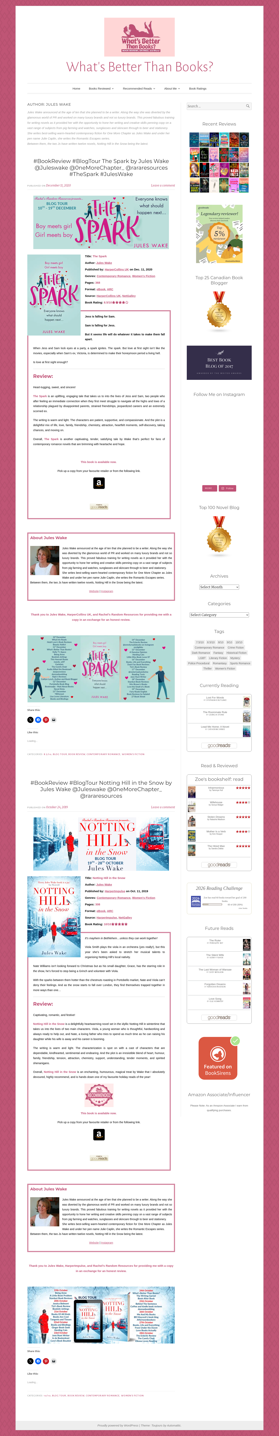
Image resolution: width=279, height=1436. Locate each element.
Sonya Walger (217, 805)
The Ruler (215, 940)
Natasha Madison (217, 819)
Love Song (215, 998)
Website (94, 591)
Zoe (205, 897)
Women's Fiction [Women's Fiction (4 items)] (225, 668)
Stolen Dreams (216, 816)
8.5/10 (47, 754)
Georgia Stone (216, 715)
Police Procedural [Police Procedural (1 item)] (198, 663)
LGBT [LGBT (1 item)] (202, 658)
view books (243, 908)
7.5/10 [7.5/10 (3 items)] (200, 642)
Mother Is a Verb (216, 831)
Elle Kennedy (216, 1001)
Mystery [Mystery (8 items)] (235, 658)
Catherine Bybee (216, 729)
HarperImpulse (115, 891)
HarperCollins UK (117, 269)
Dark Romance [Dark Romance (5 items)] (201, 652)
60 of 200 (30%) (235, 904)
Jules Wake (104, 262)
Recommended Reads (137, 88)
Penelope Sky (216, 943)
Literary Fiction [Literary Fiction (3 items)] (218, 658)
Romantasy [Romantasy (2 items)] (220, 663)
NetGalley (129, 295)
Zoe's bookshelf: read (219, 779)
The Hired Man (216, 846)
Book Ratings (197, 88)
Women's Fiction (143, 276)
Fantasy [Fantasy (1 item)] (218, 652)
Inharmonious (216, 787)
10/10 (47, 1395)
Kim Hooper (217, 834)
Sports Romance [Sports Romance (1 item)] (240, 663)
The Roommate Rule (215, 712)
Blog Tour (60, 754)
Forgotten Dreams (215, 984)
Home (76, 88)
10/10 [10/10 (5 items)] (239, 642)
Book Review (76, 754)
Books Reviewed (100, 88)
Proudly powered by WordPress (117, 1425)
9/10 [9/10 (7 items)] (229, 642)
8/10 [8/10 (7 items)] (220, 642)
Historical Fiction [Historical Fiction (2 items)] (237, 652)
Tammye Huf (217, 790)
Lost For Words (215, 697)
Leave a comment (163, 185)
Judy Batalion (216, 972)
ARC (110, 289)
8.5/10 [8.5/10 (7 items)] (211, 642)
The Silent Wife (215, 955)
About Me (170, 88)
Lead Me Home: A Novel (215, 726)
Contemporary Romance (113, 276)
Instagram (107, 591)
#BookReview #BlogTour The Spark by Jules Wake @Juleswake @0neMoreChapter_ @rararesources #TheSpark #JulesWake (101, 167)
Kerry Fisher (216, 958)
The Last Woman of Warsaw (215, 969)
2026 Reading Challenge (219, 888)
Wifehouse (216, 802)
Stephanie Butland (216, 700)
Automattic (174, 1425)
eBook (101, 289)
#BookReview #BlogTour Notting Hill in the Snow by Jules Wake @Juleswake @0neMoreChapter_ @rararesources (101, 789)
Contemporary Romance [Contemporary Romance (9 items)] (209, 647)
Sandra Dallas (217, 848)
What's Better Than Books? (139, 67)
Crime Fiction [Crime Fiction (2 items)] (236, 647)
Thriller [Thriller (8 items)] (207, 668)
